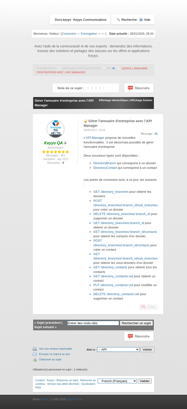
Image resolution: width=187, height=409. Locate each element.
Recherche (126, 20)
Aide (144, 20)
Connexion (69, 33)
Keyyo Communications (90, 20)
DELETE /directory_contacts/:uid (116, 294)
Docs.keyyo (63, 20)
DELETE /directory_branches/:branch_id (121, 214)
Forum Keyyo (46, 68)
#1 (156, 133)
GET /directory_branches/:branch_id (118, 223)
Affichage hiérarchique (113, 100)
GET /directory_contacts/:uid (113, 276)
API (109, 68)
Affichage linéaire (141, 100)
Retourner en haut (67, 380)
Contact (40, 380)
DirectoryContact (105, 168)
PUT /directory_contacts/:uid (113, 285)
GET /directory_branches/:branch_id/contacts (125, 232)
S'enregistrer (89, 33)
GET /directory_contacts (110, 267)
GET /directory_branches (110, 192)
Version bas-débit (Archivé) (63, 383)
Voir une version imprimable (55, 348)
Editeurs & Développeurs (81, 68)
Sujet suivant (44, 327)
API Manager (95, 138)
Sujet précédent (49, 322)
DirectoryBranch (104, 163)
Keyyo (50, 380)
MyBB (45, 399)
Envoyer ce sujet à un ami (54, 354)
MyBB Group (74, 399)
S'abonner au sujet (50, 359)
